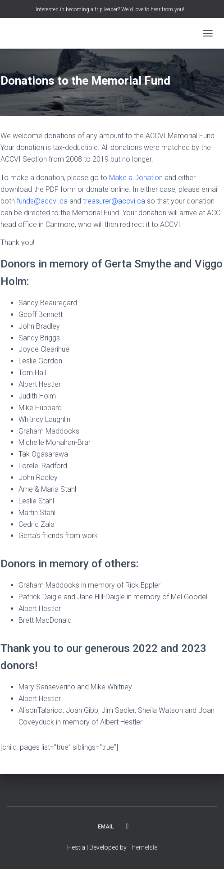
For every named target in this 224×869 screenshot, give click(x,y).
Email (106, 827)
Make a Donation (136, 177)
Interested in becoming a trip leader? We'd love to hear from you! (110, 9)
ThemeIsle (142, 847)
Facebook (127, 826)
